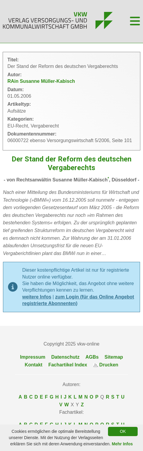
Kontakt (33, 364)
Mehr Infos (122, 443)
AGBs (91, 357)
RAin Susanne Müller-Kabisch (41, 81)
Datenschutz (65, 357)
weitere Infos (36, 296)
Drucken (105, 364)
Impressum (32, 357)
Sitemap (113, 357)
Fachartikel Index (67, 364)
